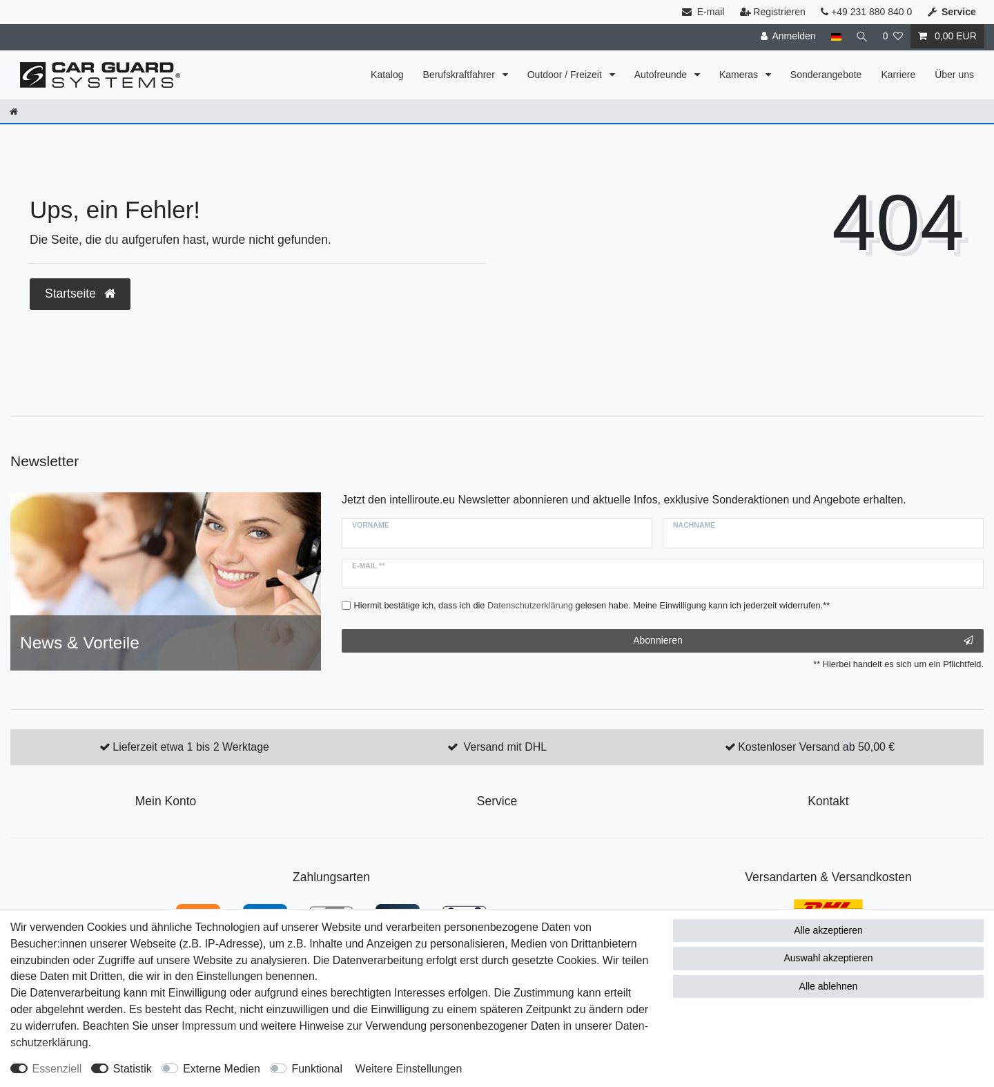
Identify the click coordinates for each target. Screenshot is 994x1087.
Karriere (898, 74)
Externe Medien (221, 1069)
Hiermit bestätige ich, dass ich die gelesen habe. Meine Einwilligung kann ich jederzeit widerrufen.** (592, 605)
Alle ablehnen (828, 986)
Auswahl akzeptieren (828, 957)
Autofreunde (662, 74)
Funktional (316, 1069)
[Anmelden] (786, 36)
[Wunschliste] (892, 36)
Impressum (209, 1026)
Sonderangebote (826, 74)
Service (497, 801)
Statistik (132, 1069)
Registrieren (773, 11)
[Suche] (861, 36)
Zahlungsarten (331, 877)
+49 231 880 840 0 (866, 11)
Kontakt (828, 801)
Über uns (954, 74)
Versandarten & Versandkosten (828, 877)
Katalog (387, 74)
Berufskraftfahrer (460, 74)
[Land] (834, 36)
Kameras (740, 74)
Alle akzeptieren (828, 930)
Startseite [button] (80, 293)
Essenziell (57, 1069)
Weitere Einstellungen (408, 1069)
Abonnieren (803, 641)
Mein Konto (166, 801)
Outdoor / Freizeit (566, 74)
